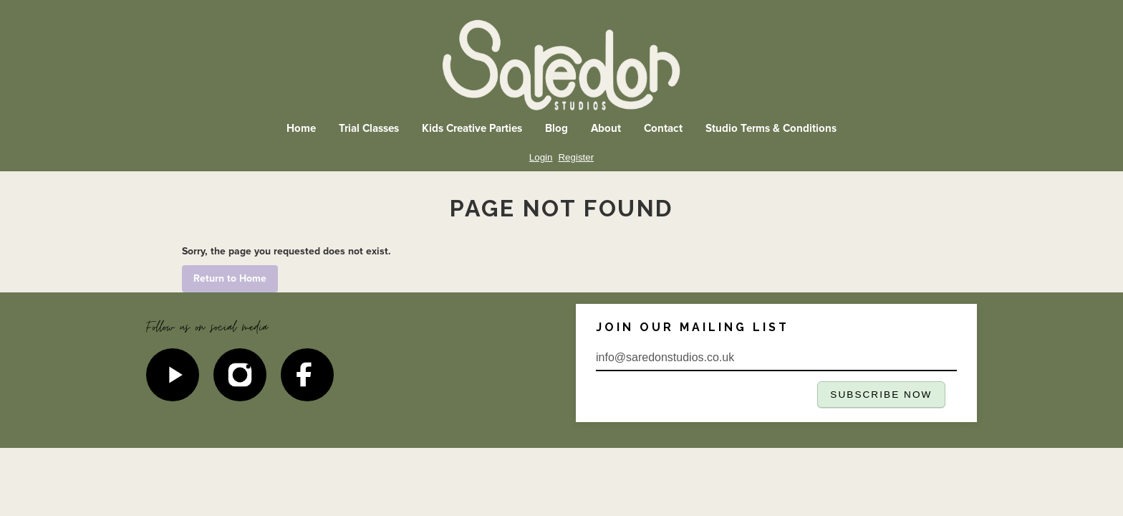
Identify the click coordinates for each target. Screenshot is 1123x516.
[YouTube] (172, 374)
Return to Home (229, 278)
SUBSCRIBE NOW (881, 394)
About (606, 128)
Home (301, 128)
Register (576, 157)
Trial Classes (369, 128)
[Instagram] (239, 374)
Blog (556, 128)
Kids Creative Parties (472, 128)
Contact (663, 128)
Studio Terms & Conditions (771, 128)
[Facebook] (307, 374)
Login (541, 157)
